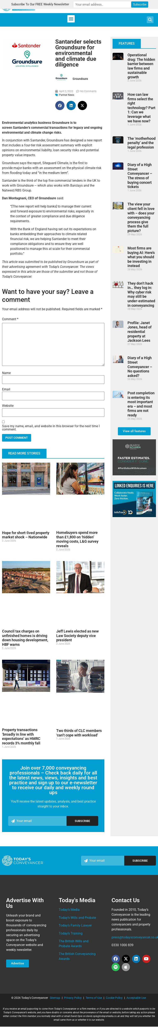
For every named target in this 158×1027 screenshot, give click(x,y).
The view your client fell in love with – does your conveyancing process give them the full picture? (141, 217)
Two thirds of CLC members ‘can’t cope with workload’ (79, 732)
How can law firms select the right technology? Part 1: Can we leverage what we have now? (141, 107)
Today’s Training (70, 933)
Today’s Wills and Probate (77, 918)
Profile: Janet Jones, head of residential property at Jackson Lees (139, 332)
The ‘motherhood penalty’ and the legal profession (142, 142)
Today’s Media (69, 910)
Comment (10, 319)
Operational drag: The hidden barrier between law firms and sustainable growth (141, 66)
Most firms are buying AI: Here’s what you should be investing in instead (141, 257)
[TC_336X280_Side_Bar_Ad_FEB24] (134, 474)
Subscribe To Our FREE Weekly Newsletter (44, 4)
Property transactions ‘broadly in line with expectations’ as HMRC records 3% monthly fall (21, 736)
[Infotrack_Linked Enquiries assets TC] (134, 516)
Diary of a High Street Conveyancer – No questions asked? (140, 367)
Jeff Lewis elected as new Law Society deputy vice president (77, 635)
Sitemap (55, 997)
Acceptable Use (136, 997)
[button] (71, 19)
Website (8, 405)
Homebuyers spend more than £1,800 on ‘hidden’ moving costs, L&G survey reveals (77, 539)
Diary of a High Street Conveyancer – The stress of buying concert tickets (140, 175)
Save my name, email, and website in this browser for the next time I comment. (51, 428)
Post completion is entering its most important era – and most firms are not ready (141, 404)
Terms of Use (94, 997)
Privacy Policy (73, 997)
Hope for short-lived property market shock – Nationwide (25, 535)
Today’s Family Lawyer (75, 925)
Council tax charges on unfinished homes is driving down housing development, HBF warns (25, 638)
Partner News (66, 95)
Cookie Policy (114, 997)
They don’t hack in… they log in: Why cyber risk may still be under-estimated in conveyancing (141, 294)
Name (6, 373)
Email (6, 389)
